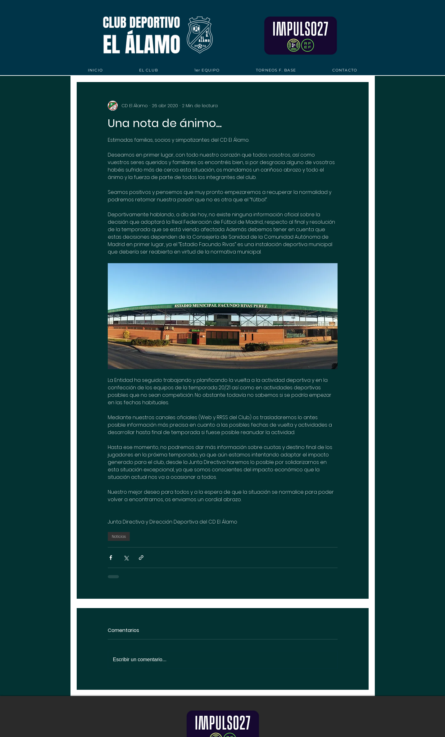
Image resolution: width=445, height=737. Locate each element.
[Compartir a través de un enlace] (141, 558)
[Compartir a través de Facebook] (111, 558)
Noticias (119, 536)
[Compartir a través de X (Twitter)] (126, 558)
